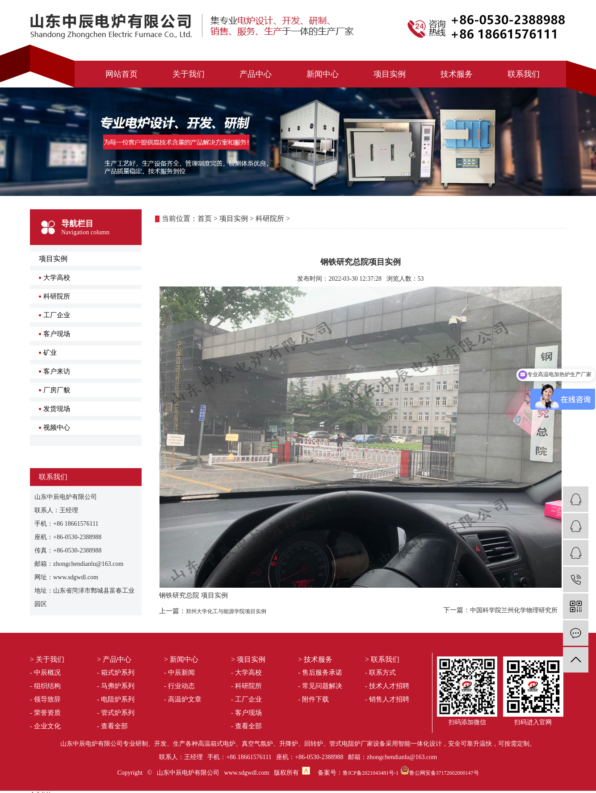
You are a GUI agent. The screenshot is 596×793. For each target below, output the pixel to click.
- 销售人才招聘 (387, 699)
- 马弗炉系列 (115, 685)
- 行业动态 (179, 685)
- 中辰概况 (45, 672)
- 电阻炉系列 (115, 699)
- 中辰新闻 (179, 672)
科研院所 (56, 296)
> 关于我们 (47, 659)
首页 (204, 218)
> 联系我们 (382, 659)
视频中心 (56, 427)
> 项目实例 (248, 659)
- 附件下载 (313, 699)
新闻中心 (322, 74)
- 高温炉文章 (182, 699)
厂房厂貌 (56, 390)
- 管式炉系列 (115, 712)
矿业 (50, 352)
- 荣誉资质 (45, 712)
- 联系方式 (380, 672)
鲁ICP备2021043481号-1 (371, 773)
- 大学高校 (246, 672)
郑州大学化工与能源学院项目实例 (226, 611)
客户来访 (56, 371)
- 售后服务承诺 (320, 672)
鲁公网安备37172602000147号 (444, 773)
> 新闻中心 (181, 659)
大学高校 (56, 277)
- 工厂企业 (246, 699)
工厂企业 (56, 315)
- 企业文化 (45, 726)
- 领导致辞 (45, 699)
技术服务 (457, 74)
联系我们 (524, 74)
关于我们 (188, 74)
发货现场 (56, 408)
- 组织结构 (45, 685)
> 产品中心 (114, 659)
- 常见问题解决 (320, 685)
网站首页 (121, 74)
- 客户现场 (246, 712)
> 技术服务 (315, 659)
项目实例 (390, 74)
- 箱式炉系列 (115, 672)
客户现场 (56, 333)
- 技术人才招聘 (387, 685)
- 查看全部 (112, 726)
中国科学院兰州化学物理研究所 (514, 610)
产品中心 (255, 74)
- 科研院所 (246, 685)
